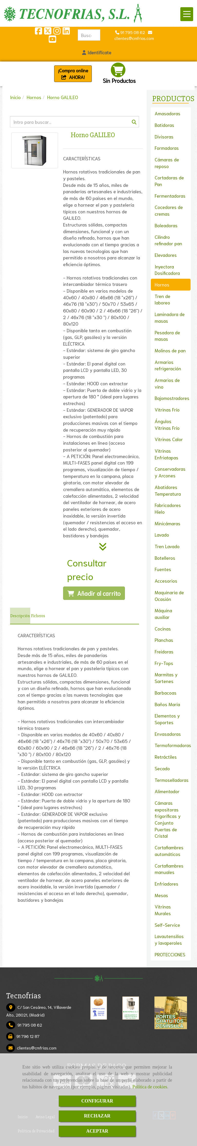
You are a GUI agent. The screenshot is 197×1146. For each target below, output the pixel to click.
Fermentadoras (170, 196)
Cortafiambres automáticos (169, 850)
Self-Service (167, 925)
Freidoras (164, 651)
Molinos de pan (170, 350)
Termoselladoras (172, 780)
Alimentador (167, 791)
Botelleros (165, 558)
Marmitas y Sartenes (166, 677)
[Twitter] (47, 32)
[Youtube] (52, 40)
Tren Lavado (167, 546)
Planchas (164, 640)
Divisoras (164, 136)
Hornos (162, 284)
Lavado (162, 534)
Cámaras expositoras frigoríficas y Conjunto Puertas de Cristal (168, 819)
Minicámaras (167, 523)
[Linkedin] (66, 32)
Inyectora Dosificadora (167, 269)
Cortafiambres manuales (169, 868)
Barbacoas (165, 692)
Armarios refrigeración (168, 365)
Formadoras (167, 148)
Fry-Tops (164, 663)
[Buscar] (74, 121)
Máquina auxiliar (163, 613)
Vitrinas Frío (167, 409)
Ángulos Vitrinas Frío (167, 424)
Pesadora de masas (167, 335)
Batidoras (164, 125)
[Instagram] (57, 32)
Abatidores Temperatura (168, 490)
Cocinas (163, 628)
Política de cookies (149, 1086)
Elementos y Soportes (167, 718)
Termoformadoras (173, 745)
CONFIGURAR (97, 1101)
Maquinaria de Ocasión (169, 595)
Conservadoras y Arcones (170, 472)
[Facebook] (38, 32)
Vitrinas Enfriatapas (166, 454)
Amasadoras (167, 113)
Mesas (161, 895)
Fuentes (163, 569)
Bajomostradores (172, 398)
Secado (162, 768)
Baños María (167, 704)
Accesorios (166, 581)
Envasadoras (168, 734)
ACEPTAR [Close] (97, 1131)
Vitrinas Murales (163, 909)
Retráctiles (166, 757)
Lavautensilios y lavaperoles (169, 939)
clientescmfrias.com (36, 1047)
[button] (96, 52)
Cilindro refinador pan (168, 240)
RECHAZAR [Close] (97, 1115)
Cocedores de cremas (169, 210)
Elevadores (166, 255)
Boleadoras (166, 225)
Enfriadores (166, 883)
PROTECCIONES (170, 954)
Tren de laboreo (162, 299)
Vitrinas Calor (169, 439)
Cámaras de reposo (167, 162)
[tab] (20, 616)
